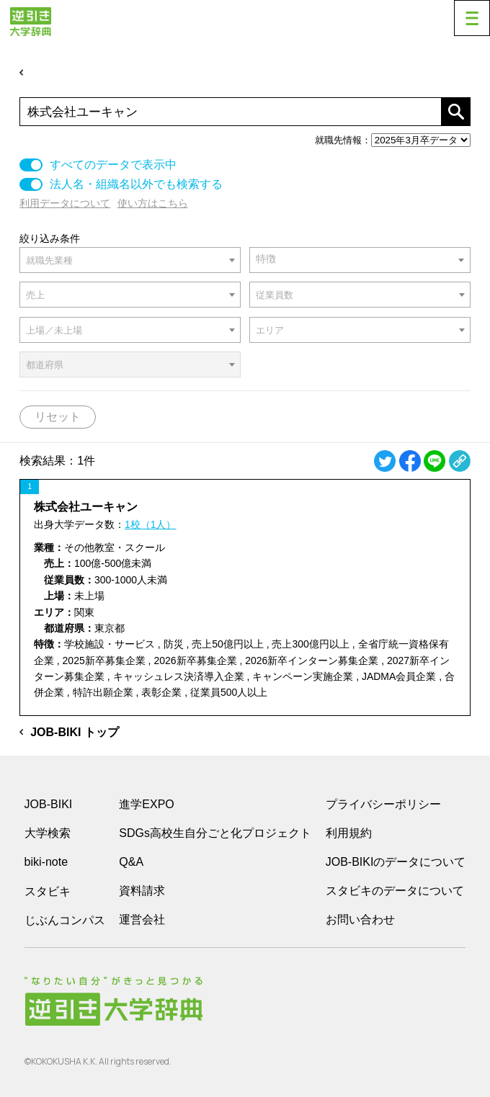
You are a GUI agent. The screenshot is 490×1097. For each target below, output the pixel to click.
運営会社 (142, 919)
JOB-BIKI (48, 804)
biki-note (46, 862)
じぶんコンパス (64, 920)
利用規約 (349, 833)
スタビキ (47, 891)
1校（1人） (151, 524)
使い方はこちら (152, 203)
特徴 (266, 259)
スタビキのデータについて (395, 891)
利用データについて (64, 203)
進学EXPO (146, 804)
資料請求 (142, 891)
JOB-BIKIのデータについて (396, 862)
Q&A (131, 862)
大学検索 (47, 833)
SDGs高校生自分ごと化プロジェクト (215, 833)
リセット (58, 417)
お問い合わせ (360, 919)
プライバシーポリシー (383, 804)
